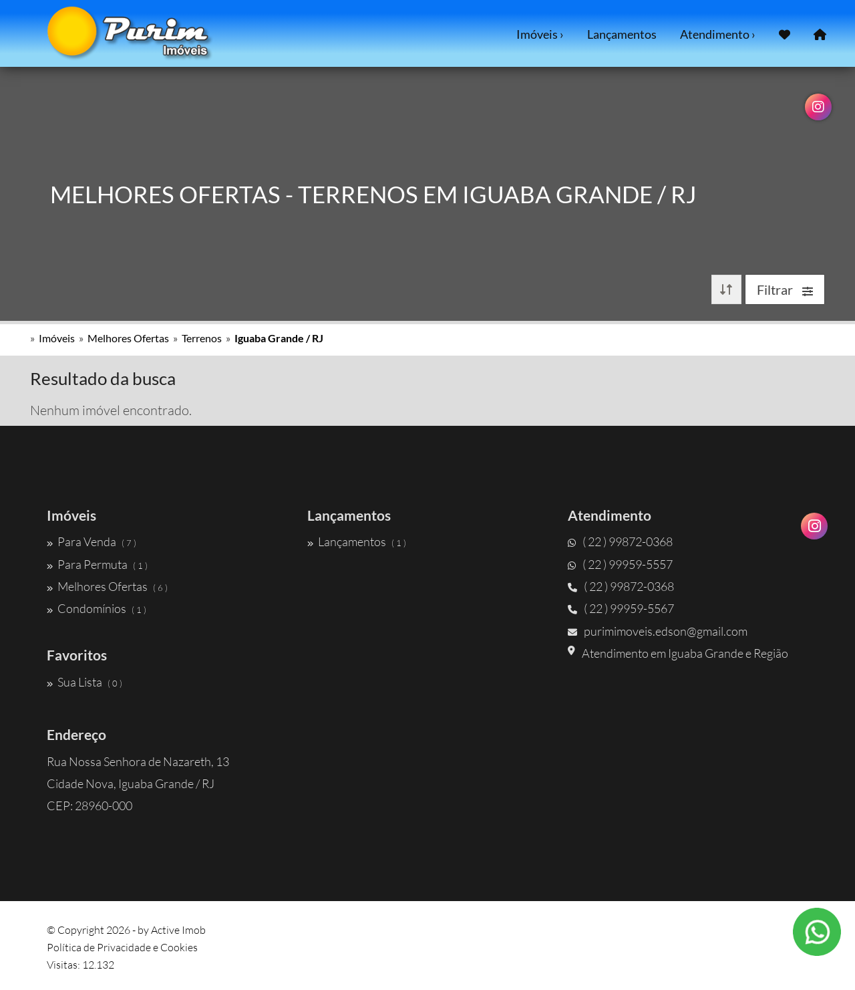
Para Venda (91, 541)
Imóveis (57, 338)
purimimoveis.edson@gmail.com (657, 631)
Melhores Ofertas (128, 338)
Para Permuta (97, 564)
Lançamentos (622, 34)
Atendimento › (717, 34)
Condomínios (96, 608)
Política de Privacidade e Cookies (122, 947)
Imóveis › (540, 34)
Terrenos (202, 338)
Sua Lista (84, 681)
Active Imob (178, 930)
